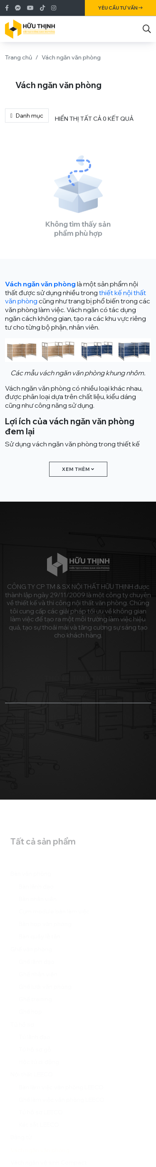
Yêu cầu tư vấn (120, 8)
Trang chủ (18, 57)
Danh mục (26, 115)
